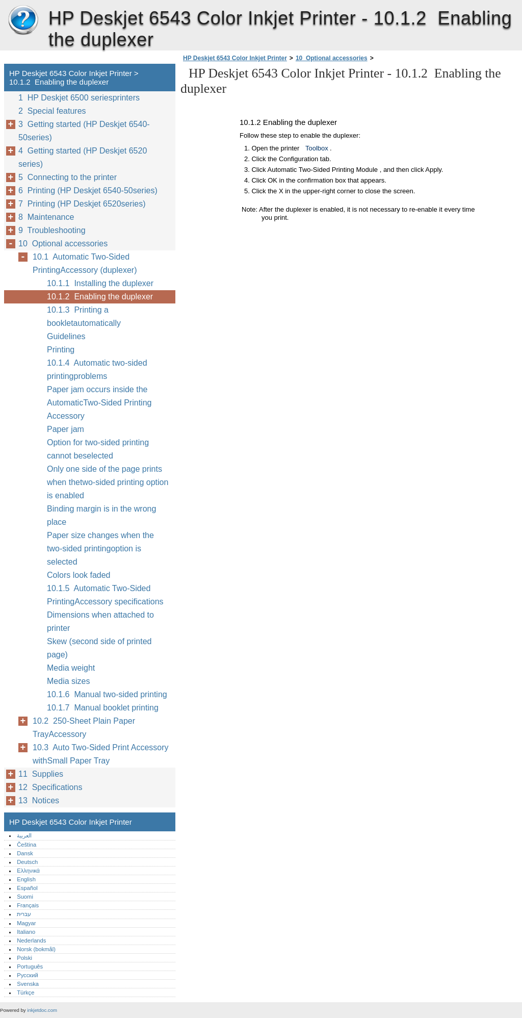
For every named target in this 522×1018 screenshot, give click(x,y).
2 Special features (52, 111)
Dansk (25, 853)
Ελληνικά (28, 871)
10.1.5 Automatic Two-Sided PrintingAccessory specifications (105, 595)
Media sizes (68, 681)
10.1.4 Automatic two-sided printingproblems (97, 369)
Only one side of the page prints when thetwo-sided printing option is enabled (107, 482)
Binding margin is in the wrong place (101, 515)
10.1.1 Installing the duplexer (100, 283)
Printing (60, 349)
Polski (24, 958)
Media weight (71, 668)
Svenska (28, 984)
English (26, 879)
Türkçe (25, 992)
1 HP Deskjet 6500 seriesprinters (79, 97)
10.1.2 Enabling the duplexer (100, 296)
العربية (24, 835)
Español (27, 888)
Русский (27, 975)
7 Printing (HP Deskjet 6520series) (82, 203)
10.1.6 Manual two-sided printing (107, 694)
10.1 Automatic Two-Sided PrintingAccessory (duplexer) (85, 263)
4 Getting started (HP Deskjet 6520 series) (82, 157)
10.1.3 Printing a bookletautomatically (84, 316)
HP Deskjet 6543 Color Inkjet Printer (23, 20)
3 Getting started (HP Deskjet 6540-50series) (84, 131)
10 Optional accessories (332, 58)
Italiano (26, 932)
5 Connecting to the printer (67, 177)
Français (28, 905)
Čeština (26, 845)
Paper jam (65, 429)
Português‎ (30, 966)
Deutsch (27, 862)
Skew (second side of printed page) (99, 648)
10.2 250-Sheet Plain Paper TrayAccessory (84, 728)
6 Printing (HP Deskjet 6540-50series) (88, 190)
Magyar (26, 923)
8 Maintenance (46, 217)
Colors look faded (79, 575)
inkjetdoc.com (42, 1010)
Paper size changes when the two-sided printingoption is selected (100, 548)
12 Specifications (50, 787)
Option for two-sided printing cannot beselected (98, 449)
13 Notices (38, 800)
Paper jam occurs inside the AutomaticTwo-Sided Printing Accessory (99, 402)
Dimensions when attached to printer (100, 621)
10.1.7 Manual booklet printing (103, 707)
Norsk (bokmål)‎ (36, 949)
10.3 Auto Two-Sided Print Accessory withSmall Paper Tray (101, 754)
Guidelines (66, 336)
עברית (24, 914)
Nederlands (31, 940)
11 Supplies (40, 774)
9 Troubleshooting (52, 230)
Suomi (25, 897)
